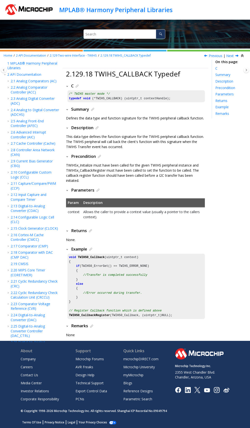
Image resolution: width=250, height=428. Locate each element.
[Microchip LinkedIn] (188, 390)
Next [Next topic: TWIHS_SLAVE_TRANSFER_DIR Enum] (230, 55)
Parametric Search (137, 399)
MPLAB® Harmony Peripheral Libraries (116, 9)
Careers (27, 367)
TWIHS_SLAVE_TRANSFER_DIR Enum (36, 203)
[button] (12, 71)
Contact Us (29, 375)
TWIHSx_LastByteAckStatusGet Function (36, 115)
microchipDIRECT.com (140, 359)
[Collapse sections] (242, 56)
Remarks (222, 113)
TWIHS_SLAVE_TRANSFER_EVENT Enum (36, 235)
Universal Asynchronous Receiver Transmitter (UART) (34, 280)
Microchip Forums (89, 359)
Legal (71, 422)
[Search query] (124, 34)
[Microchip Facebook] (178, 390)
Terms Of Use (31, 422)
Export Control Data (91, 391)
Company (28, 359)
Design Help (84, 375)
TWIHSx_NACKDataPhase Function (34, 131)
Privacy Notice (54, 422)
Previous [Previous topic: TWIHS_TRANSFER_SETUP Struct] (215, 55)
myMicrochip (133, 375)
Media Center (31, 383)
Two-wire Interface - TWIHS (73, 55)
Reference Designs (138, 391)
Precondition (225, 87)
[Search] (160, 34)
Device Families (21, 323)
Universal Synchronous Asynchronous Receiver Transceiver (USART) (33, 294)
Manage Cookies (90, 422)
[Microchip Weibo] (226, 390)
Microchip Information (24, 329)
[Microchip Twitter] (197, 390)
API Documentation (31, 55)
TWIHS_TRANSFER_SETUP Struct (35, 176)
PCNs (79, 399)
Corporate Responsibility (40, 399)
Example (222, 107)
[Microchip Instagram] (217, 390)
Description (224, 81)
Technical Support (89, 383)
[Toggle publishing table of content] (3, 70)
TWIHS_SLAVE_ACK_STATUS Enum (36, 219)
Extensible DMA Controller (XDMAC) (28, 314)
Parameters (224, 94)
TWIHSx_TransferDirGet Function (32, 99)
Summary (222, 74)
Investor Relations (35, 391)
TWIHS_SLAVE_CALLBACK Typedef (34, 251)
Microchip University (139, 367)
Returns (221, 100)
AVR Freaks (84, 367)
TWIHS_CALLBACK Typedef (125, 55)
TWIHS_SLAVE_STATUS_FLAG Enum (36, 267)
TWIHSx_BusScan (35, 153)
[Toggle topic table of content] (246, 70)
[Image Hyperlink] (207, 390)
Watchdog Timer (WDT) (34, 305)
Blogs (127, 383)
